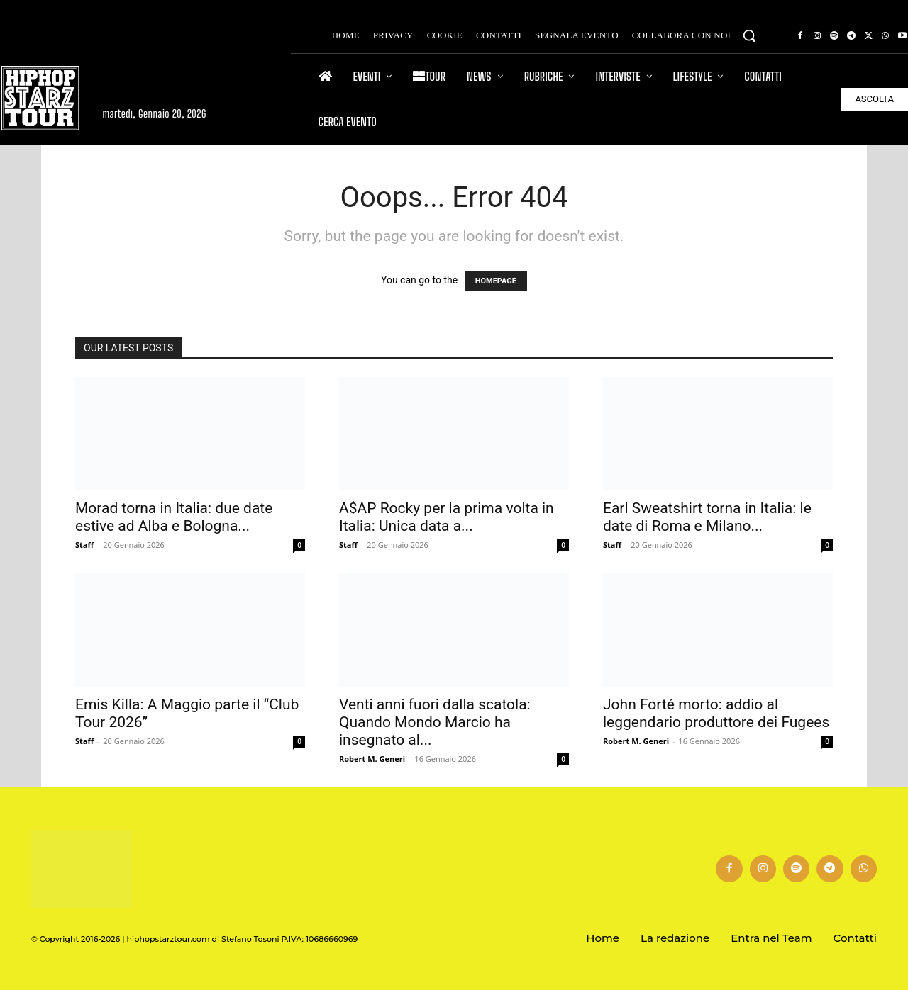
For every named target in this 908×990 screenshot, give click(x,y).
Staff (84, 544)
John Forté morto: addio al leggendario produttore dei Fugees (716, 713)
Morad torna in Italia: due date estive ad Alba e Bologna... (173, 517)
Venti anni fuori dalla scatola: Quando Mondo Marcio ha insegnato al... (435, 722)
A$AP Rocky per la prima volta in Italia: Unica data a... (446, 517)
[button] (749, 35)
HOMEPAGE (495, 281)
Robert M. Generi (372, 758)
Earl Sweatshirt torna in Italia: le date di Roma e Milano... (707, 517)
